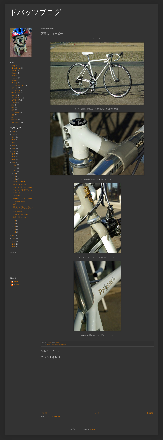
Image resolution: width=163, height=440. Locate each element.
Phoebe (49, 344)
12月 (15, 165)
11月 (15, 168)
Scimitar (14, 75)
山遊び (13, 102)
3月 (15, 226)
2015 (14, 160)
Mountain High (16, 68)
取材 (12, 105)
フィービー (17, 196)
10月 (15, 171)
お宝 (14, 204)
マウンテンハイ (16, 98)
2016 (14, 157)
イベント (14, 83)
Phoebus (14, 73)
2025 (14, 134)
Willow (13, 80)
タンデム (14, 95)
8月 (15, 176)
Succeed (14, 78)
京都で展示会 (17, 211)
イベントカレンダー (18, 85)
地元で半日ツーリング (20, 217)
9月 (15, 173)
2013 (14, 235)
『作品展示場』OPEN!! (20, 201)
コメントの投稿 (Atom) (52, 416)
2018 (14, 151)
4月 (15, 223)
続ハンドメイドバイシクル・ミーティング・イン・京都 (23, 208)
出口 (12, 110)
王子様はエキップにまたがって (23, 198)
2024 (14, 137)
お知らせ (14, 88)
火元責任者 (55, 344)
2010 (14, 244)
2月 (15, 229)
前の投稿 (150, 413)
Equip (13, 66)
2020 (14, 145)
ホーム (97, 413)
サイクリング (15, 93)
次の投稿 (44, 413)
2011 (14, 241)
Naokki (16, 281)
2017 (14, 154)
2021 (14, 143)
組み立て (14, 120)
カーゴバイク (15, 90)
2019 (14, 148)
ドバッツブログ (35, 12)
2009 (14, 247)
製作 (12, 117)
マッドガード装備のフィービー (23, 190)
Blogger (92, 429)
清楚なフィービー (19, 181)
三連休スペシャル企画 (20, 214)
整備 (12, 115)
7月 (15, 179)
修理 (12, 107)
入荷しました (15, 122)
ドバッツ (17, 284)
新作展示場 (62, 344)
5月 (15, 221)
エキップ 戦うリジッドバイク (23, 187)
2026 (14, 131)
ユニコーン (17, 193)
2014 (14, 162)
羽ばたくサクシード (19, 184)
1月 (15, 232)
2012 (14, 238)
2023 (14, 140)
